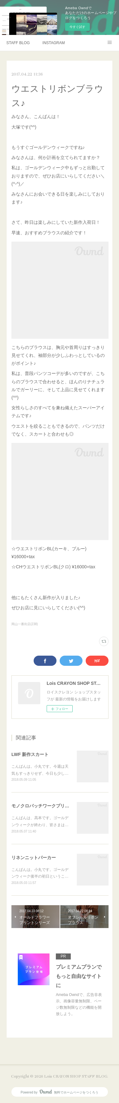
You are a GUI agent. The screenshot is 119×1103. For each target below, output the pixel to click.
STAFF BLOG (18, 43)
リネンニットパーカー (33, 857)
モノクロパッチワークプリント (42, 805)
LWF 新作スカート (30, 754)
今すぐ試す (77, 27)
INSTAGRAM (54, 43)
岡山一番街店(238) (24, 624)
